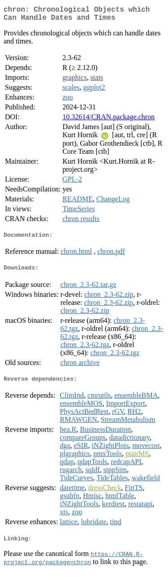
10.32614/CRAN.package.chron (108, 120)
